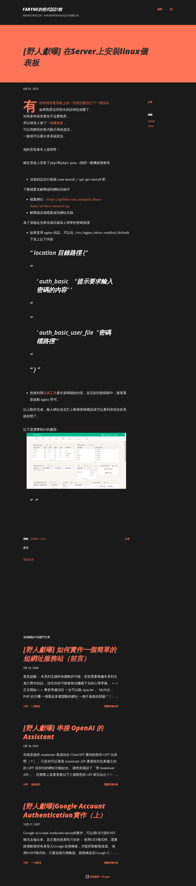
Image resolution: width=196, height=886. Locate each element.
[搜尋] (159, 9)
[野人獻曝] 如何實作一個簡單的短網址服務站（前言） (69, 654)
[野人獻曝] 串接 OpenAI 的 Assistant (63, 732)
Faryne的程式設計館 (42, 9)
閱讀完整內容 (111, 706)
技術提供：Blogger (98, 876)
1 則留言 (35, 706)
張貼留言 (28, 559)
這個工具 (50, 393)
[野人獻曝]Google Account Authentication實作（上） (64, 810)
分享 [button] (150, 102)
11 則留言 (36, 862)
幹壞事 (151, 121)
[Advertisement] (76, 594)
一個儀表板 (55, 123)
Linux (150, 126)
